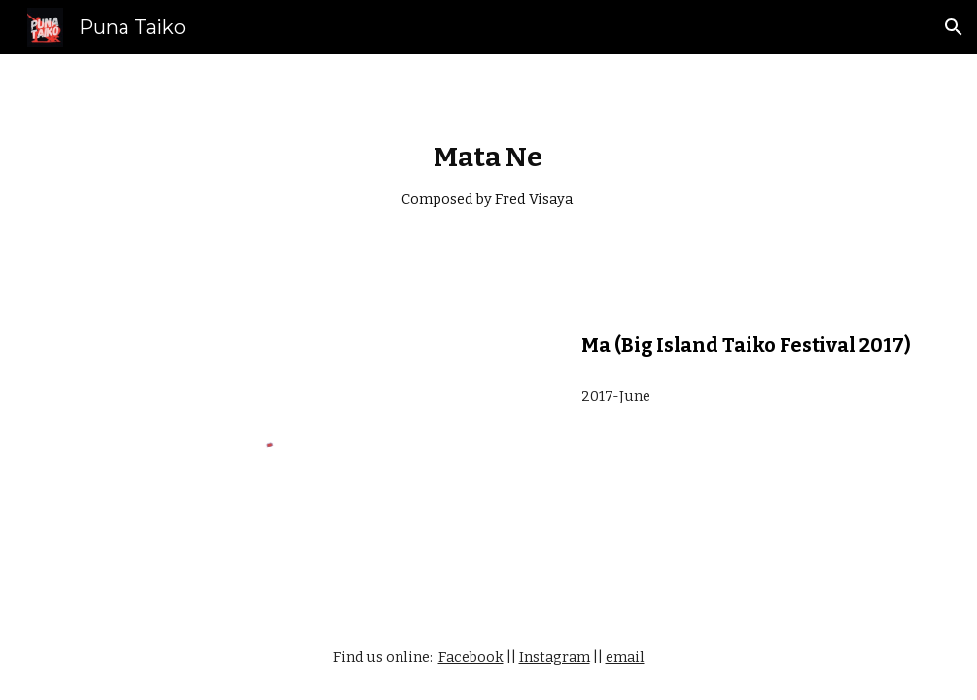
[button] (953, 27)
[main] (488, 175)
